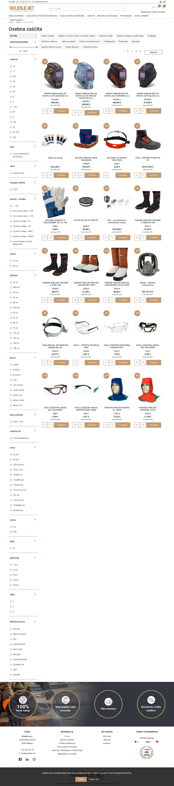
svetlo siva (17, 395)
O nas (67, 736)
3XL (14, 76)
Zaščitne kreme (90, 47)
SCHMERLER (18, 664)
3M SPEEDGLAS (20, 659)
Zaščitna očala (105, 36)
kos (14, 527)
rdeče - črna (18, 422)
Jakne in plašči (68, 41)
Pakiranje (14, 558)
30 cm (15, 282)
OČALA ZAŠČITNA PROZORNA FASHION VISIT (117, 346)
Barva (12, 358)
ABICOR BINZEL (20, 634)
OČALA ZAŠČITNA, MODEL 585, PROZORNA (147, 346)
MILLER (16, 629)
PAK (15, 532)
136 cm (16, 333)
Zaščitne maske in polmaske (130, 36)
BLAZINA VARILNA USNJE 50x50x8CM (86, 159)
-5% (45, 61)
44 (14, 91)
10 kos (16, 580)
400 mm (16, 287)
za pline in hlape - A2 (22, 226)
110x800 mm (18, 480)
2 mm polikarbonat (21, 438)
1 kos (15, 565)
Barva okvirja (16, 415)
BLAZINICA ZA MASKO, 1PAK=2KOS (117, 159)
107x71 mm (18, 470)
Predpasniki (109, 41)
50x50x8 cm (18, 510)
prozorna (16, 375)
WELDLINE (17, 649)
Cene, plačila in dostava (67, 747)
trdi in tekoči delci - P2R (23, 211)
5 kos (15, 575)
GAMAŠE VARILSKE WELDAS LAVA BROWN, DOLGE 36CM (117, 284)
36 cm (15, 266)
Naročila (107, 740)
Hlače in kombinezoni (89, 41)
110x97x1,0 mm (19, 490)
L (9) (15, 107)
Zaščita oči (15, 431)
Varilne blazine (72, 47)
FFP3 (15, 189)
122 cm (16, 495)
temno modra (18, 400)
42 (14, 81)
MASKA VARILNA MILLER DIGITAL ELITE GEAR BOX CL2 (55, 94)
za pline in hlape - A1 (22, 221)
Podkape (152, 36)
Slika (12, 594)
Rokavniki (123, 41)
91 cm (15, 328)
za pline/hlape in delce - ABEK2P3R (23, 242)
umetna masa (18, 173)
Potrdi (81, 779)
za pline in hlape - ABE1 (23, 231)
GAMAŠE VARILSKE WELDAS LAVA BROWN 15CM (86, 284)
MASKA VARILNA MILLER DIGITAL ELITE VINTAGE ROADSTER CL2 (86, 95)
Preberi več (94, 779)
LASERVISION (19, 644)
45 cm (15, 292)
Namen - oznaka (18, 199)
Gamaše (136, 41)
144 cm (16, 343)
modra (15, 365)
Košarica (107, 743)
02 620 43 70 (24, 2)
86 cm (15, 323)
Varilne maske (47, 36)
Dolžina (13, 275)
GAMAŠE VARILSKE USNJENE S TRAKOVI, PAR (148, 221)
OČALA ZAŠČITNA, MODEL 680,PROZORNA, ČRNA (86, 409)
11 (14, 71)
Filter (12, 541)
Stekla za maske (55, 158)
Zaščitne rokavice (49, 41)
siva (14, 380)
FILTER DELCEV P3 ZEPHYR (86, 220)
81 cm (15, 318)
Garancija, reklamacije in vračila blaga (67, 750)
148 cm (16, 348)
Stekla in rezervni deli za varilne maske (76, 36)
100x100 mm (18, 465)
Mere (12, 447)
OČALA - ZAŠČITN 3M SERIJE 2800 (86, 346)
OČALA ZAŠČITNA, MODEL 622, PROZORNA (55, 409)
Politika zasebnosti (67, 743)
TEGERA (16, 675)
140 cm (16, 338)
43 (14, 86)
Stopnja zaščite (17, 182)
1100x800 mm (19, 505)
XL (14, 127)
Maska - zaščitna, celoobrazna (148, 284)
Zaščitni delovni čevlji (51, 47)
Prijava (154, 12)
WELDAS (17, 654)
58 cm (15, 302)
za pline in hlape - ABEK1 (23, 236)
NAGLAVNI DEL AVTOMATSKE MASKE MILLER (55, 346)
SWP (15, 670)
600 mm (16, 307)
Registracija (146, 12)
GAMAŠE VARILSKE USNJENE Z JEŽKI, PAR (55, 284)
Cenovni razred (19, 42)
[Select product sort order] (153, 52)
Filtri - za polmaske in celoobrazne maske (116, 221)
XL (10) (16, 132)
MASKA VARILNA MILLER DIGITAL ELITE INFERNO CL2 (117, 94)
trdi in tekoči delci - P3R (23, 216)
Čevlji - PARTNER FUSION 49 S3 (147, 159)
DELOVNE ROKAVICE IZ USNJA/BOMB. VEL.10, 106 (55, 221)
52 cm (15, 297)
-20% (45, 126)
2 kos (15, 570)
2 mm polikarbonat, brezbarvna (21, 155)
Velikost (14, 59)
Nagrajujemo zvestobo (67, 754)
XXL (14, 137)
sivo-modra (18, 385)
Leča (12, 147)
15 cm (15, 261)
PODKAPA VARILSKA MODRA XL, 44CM (116, 409)
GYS (14, 639)
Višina (13, 254)
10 (14, 66)
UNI (14, 122)
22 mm (16, 454)
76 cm (15, 313)
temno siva (17, 405)
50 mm (16, 459)
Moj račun (107, 736)
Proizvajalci (17, 621)
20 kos (16, 585)
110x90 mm (18, 485)
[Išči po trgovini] (87, 9)
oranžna (16, 370)
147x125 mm (18, 500)
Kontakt (162, 12)
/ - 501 (16, 206)
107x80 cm (17, 475)
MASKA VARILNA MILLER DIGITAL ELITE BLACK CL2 (147, 94)
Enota (13, 520)
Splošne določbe (67, 740)
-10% (45, 188)
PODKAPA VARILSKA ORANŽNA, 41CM (148, 409)
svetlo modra (18, 390)
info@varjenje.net (41, 2)
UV (14, 548)
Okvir (12, 166)
